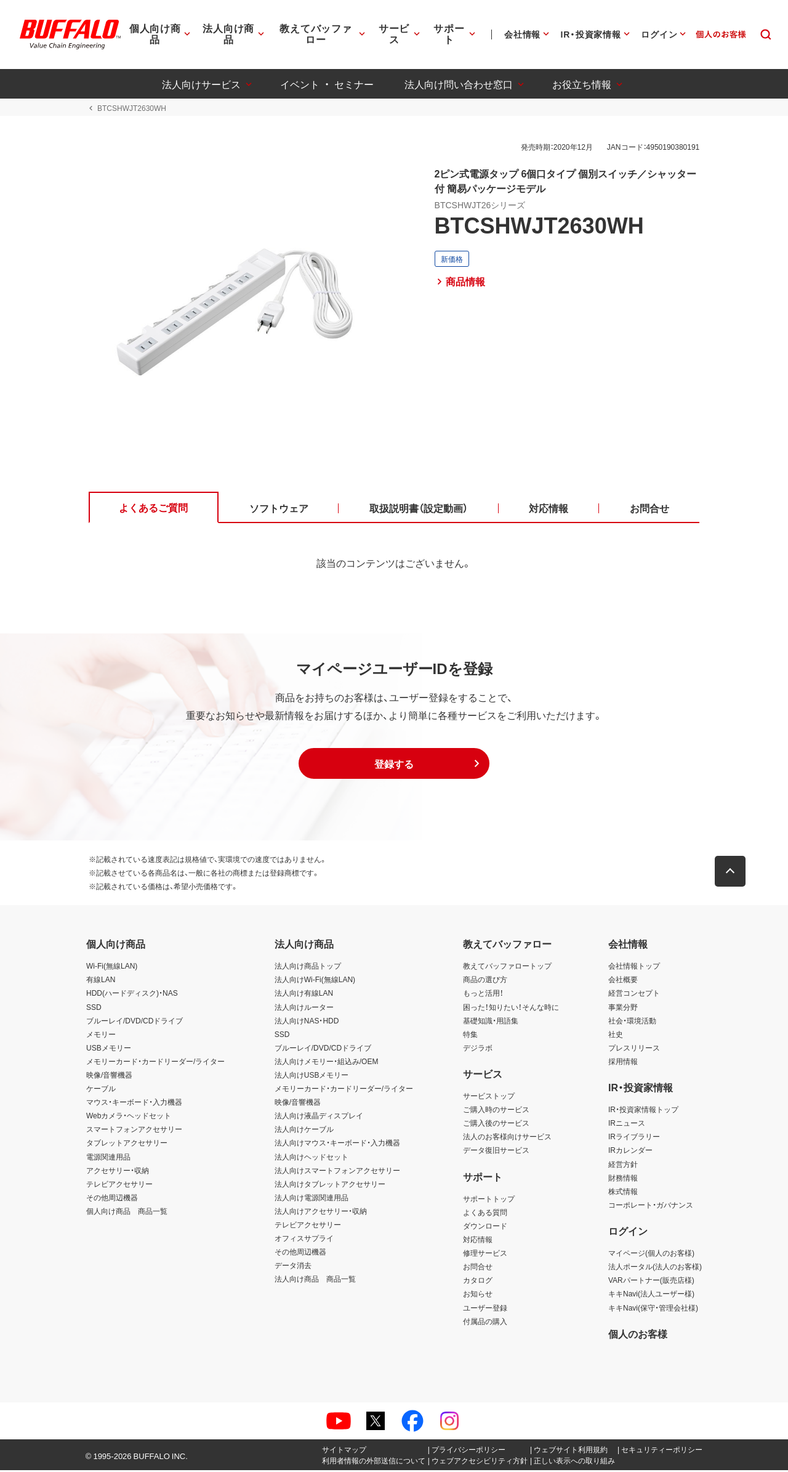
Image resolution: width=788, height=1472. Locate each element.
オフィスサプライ (304, 1240)
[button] (394, 765)
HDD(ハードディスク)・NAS (132, 995)
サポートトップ (489, 1200)
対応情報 (477, 1241)
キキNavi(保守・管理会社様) (653, 1309)
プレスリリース (634, 1049)
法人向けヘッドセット (311, 1158)
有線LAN (100, 981)
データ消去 (293, 1267)
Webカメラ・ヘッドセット (128, 1117)
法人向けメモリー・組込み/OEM (327, 1062)
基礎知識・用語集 (490, 1022)
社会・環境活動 (632, 1022)
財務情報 (623, 1179)
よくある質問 (485, 1213)
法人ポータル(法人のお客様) (655, 1268)
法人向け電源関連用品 (311, 1199)
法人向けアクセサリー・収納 (321, 1212)
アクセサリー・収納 (117, 1171)
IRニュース (626, 1125)
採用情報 (623, 1062)
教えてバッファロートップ (507, 968)
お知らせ (477, 1295)
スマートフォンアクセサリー (134, 1131)
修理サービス (485, 1255)
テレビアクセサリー (119, 1185)
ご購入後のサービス (496, 1125)
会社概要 (623, 981)
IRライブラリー (634, 1138)
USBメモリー (108, 1049)
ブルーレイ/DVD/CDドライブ (134, 1022)
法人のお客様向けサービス (507, 1138)
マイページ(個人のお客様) (651, 1255)
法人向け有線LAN (304, 995)
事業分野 (623, 1008)
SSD (94, 1008)
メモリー (101, 1035)
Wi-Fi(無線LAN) (111, 968)
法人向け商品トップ (308, 968)
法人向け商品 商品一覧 (315, 1281)
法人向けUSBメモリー (312, 1077)
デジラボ (477, 1049)
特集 (470, 1035)
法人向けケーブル (304, 1131)
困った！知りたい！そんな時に (511, 1008)
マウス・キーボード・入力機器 (134, 1104)
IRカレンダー (630, 1152)
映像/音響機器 (109, 1077)
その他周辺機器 (112, 1199)
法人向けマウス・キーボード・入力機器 (337, 1144)
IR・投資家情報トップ (643, 1111)
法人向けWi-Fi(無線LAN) (315, 981)
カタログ (477, 1282)
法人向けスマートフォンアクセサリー (337, 1171)
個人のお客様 (637, 1335)
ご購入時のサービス (496, 1111)
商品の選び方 (485, 981)
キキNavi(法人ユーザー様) (651, 1295)
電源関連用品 (108, 1158)
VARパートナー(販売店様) (651, 1282)
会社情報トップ (634, 968)
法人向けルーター (304, 1008)
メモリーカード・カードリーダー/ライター (155, 1062)
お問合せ (477, 1268)
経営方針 (623, 1165)
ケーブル (101, 1090)
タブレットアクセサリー (126, 1144)
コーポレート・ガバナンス (650, 1206)
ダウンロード (485, 1228)
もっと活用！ (483, 995)
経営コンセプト (634, 995)
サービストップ (489, 1098)
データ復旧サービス (496, 1152)
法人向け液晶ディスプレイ (319, 1117)
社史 (615, 1035)
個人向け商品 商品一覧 (126, 1212)
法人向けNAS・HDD (307, 1022)
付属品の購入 (485, 1322)
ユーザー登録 (485, 1309)
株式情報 (623, 1192)
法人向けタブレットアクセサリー (330, 1185)
